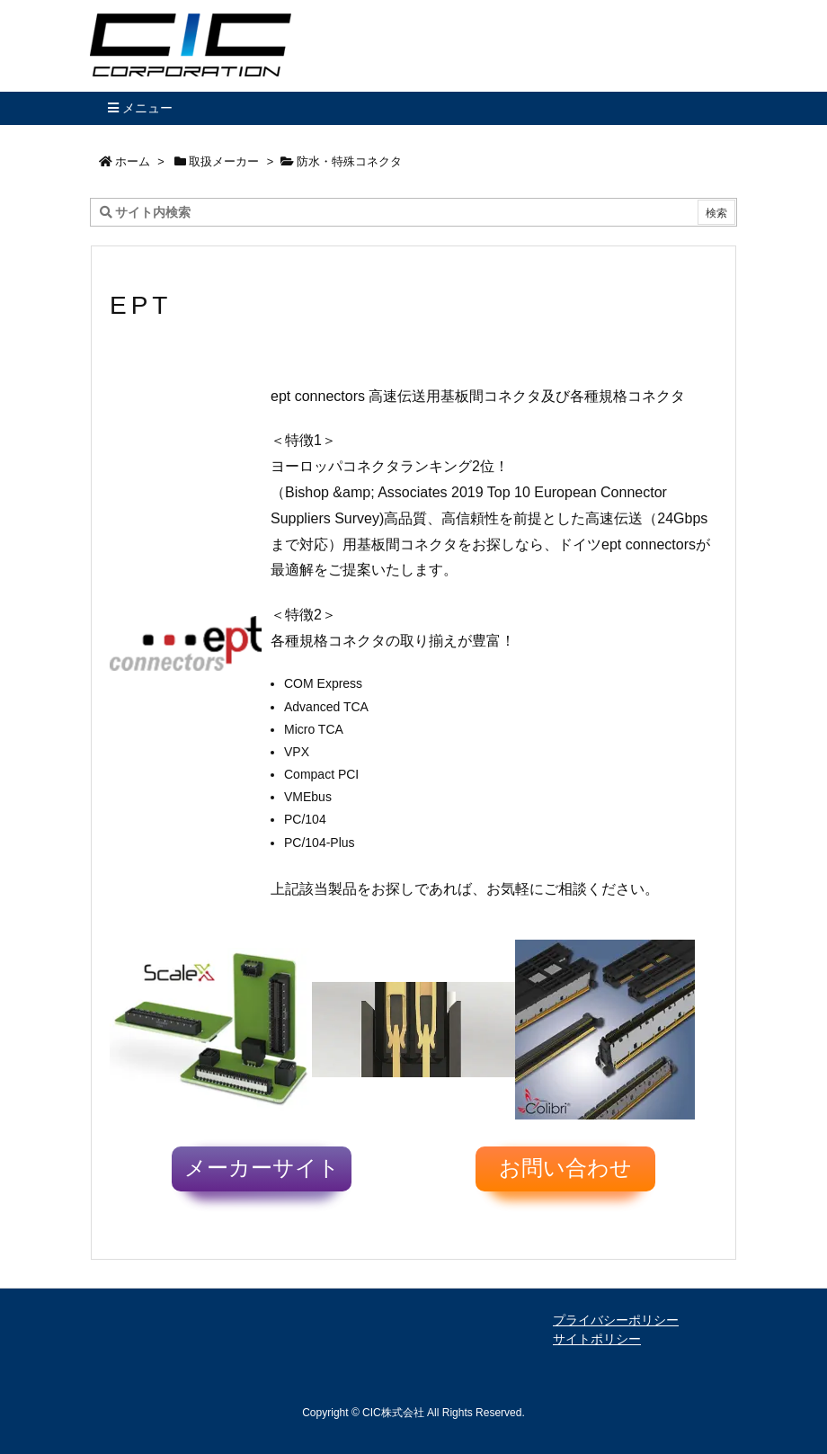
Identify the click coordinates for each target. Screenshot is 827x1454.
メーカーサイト (262, 1168)
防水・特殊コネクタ (349, 161)
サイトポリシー (597, 1339)
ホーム (132, 161)
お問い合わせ (565, 1168)
